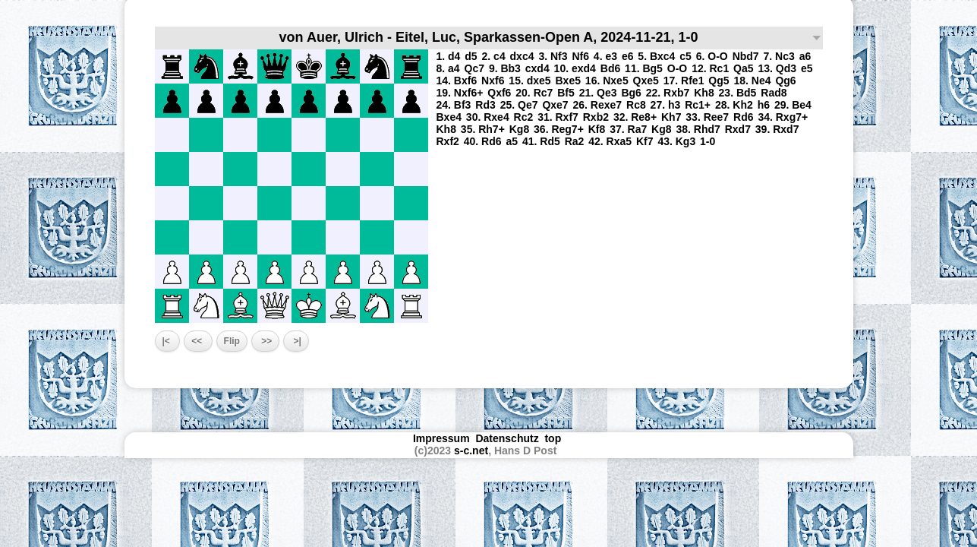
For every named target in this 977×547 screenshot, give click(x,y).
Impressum (441, 438)
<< (197, 341)
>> (265, 341)
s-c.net (471, 450)
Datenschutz (506, 438)
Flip (232, 341)
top (554, 438)
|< (167, 341)
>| (296, 341)
